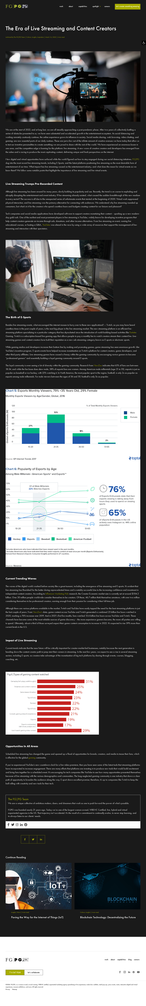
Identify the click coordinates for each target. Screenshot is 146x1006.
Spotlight (95, 6)
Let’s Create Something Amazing (127, 6)
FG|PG (135, 159)
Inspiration (40, 37)
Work (61, 6)
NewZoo (98, 365)
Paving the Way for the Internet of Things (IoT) (37, 917)
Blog (130, 959)
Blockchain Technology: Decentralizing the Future (108, 917)
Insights (88, 912)
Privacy (8, 989)
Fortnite (133, 332)
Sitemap (14, 989)
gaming (31, 757)
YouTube (46, 224)
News (19, 912)
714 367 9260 (15, 972)
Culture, (29, 37)
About (71, 6)
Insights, (34, 37)
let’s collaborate (34, 972)
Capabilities (82, 6)
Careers (107, 6)
